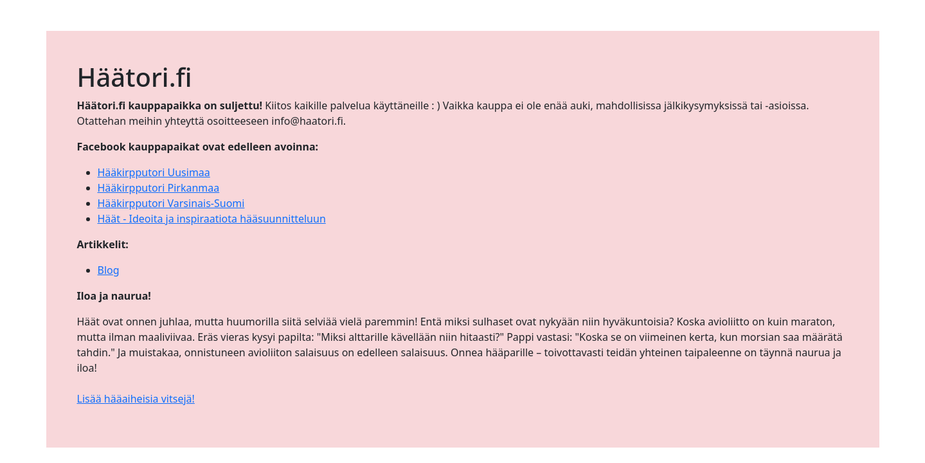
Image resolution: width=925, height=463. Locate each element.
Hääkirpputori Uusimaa (154, 172)
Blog (109, 270)
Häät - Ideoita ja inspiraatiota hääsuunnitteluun (212, 219)
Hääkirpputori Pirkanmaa (159, 188)
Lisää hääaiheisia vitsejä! (136, 399)
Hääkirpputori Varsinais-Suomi (171, 203)
